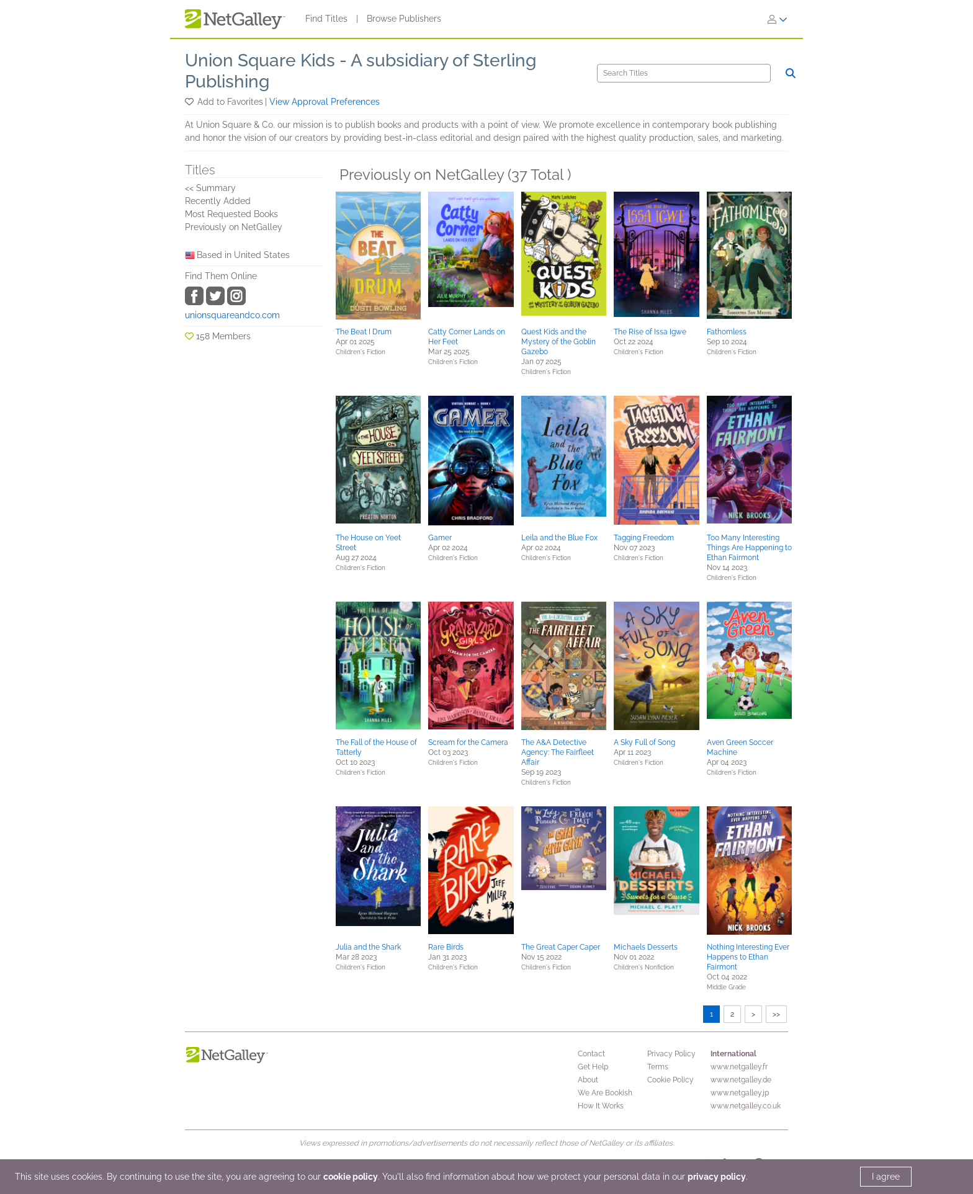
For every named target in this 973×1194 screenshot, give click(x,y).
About (588, 1080)
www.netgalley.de (741, 1080)
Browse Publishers (404, 19)
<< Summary (210, 188)
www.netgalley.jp (740, 1093)
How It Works (601, 1106)
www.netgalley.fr (739, 1067)
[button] (190, 101)
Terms (657, 1067)
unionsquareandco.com (232, 315)
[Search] (684, 73)
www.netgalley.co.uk (746, 1106)
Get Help (593, 1067)
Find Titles (326, 19)
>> (776, 1014)
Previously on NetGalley (233, 227)
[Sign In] (778, 19)
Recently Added (218, 201)
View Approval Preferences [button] (324, 102)
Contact (591, 1053)
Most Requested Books (231, 214)
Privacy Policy (671, 1053)
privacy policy (717, 1177)
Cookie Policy (670, 1080)
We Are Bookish (605, 1093)
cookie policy (350, 1177)
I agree (886, 1177)
